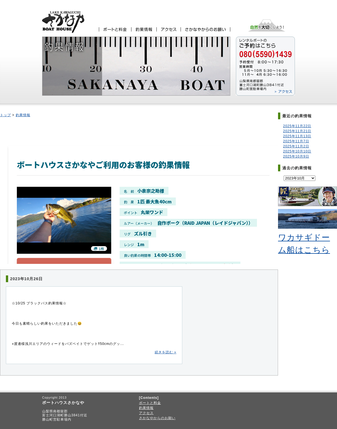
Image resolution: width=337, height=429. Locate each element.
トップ (5, 115)
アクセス (146, 413)
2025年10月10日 (297, 151)
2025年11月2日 (296, 146)
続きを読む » (165, 352)
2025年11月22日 (297, 126)
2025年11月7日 (296, 141)
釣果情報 (23, 115)
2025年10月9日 (296, 156)
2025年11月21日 (297, 131)
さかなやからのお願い (157, 418)
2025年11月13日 (297, 136)
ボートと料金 (150, 403)
